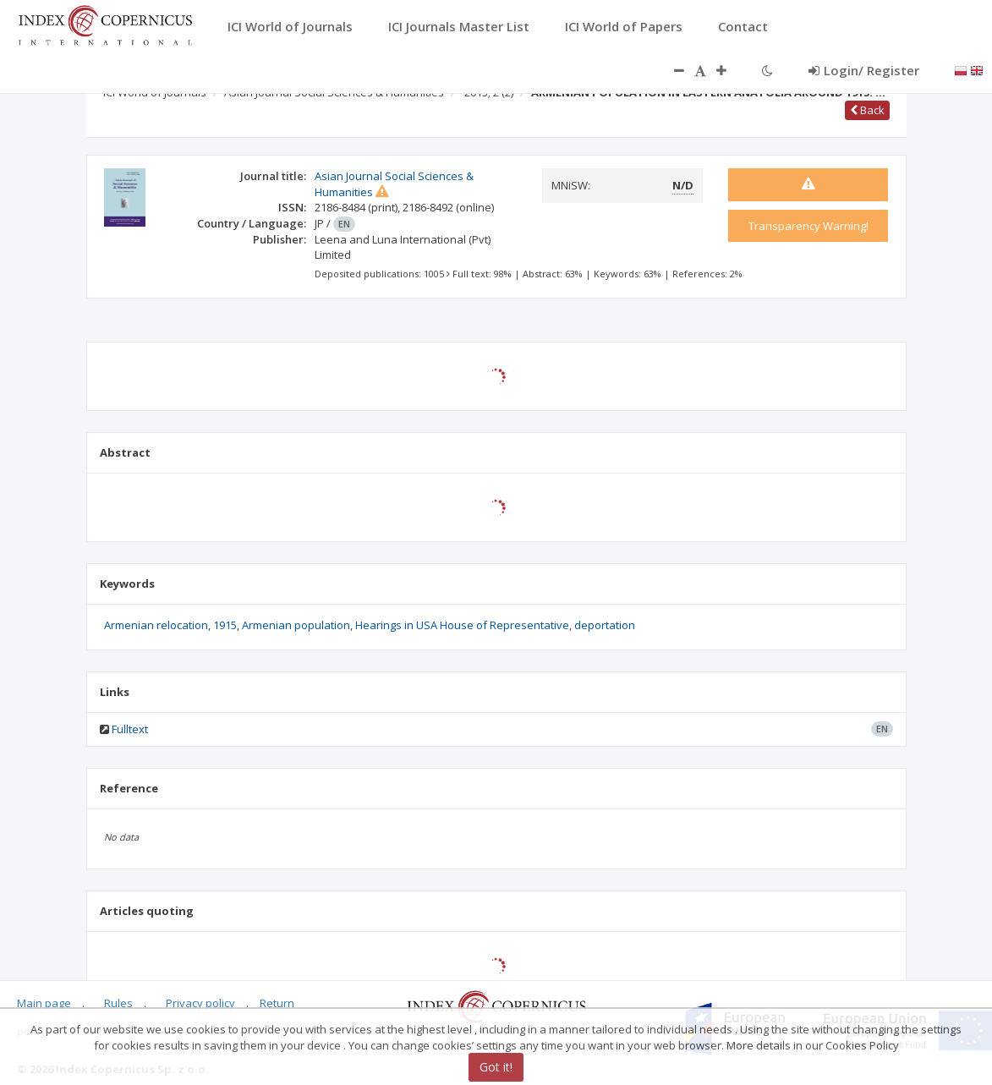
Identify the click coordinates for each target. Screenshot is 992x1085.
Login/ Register (863, 70)
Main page (44, 1003)
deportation (604, 625)
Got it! (496, 1067)
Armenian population (296, 625)
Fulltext (130, 729)
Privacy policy (200, 1003)
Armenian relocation (156, 625)
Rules (118, 1003)
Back (867, 110)
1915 (225, 625)
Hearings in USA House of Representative (462, 625)
